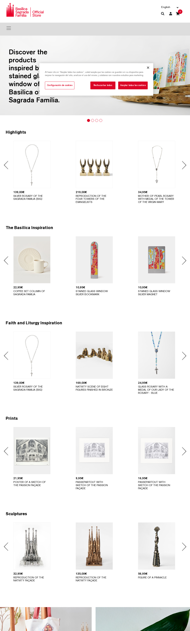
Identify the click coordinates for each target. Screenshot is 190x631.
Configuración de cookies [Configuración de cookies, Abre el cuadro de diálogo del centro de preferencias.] (60, 85)
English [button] (165, 7)
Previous (6, 165)
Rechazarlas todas (103, 85)
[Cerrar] (148, 68)
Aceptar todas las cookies (133, 85)
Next (183, 165)
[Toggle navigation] (9, 28)
